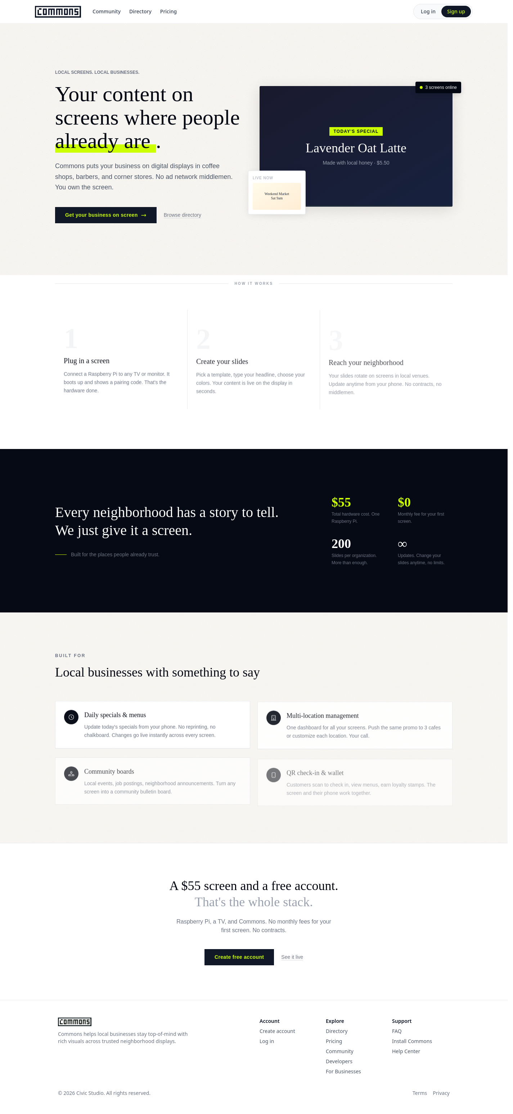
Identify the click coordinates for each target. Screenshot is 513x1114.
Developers (339, 1061)
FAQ (397, 1031)
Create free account (239, 957)
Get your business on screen (106, 215)
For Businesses (343, 1071)
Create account (277, 1031)
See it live (292, 957)
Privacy (441, 1093)
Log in (428, 11)
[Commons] (58, 11)
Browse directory (182, 215)
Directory (140, 11)
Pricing (168, 11)
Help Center (406, 1051)
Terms (420, 1093)
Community (107, 11)
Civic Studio (90, 1093)
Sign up (456, 11)
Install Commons (412, 1041)
